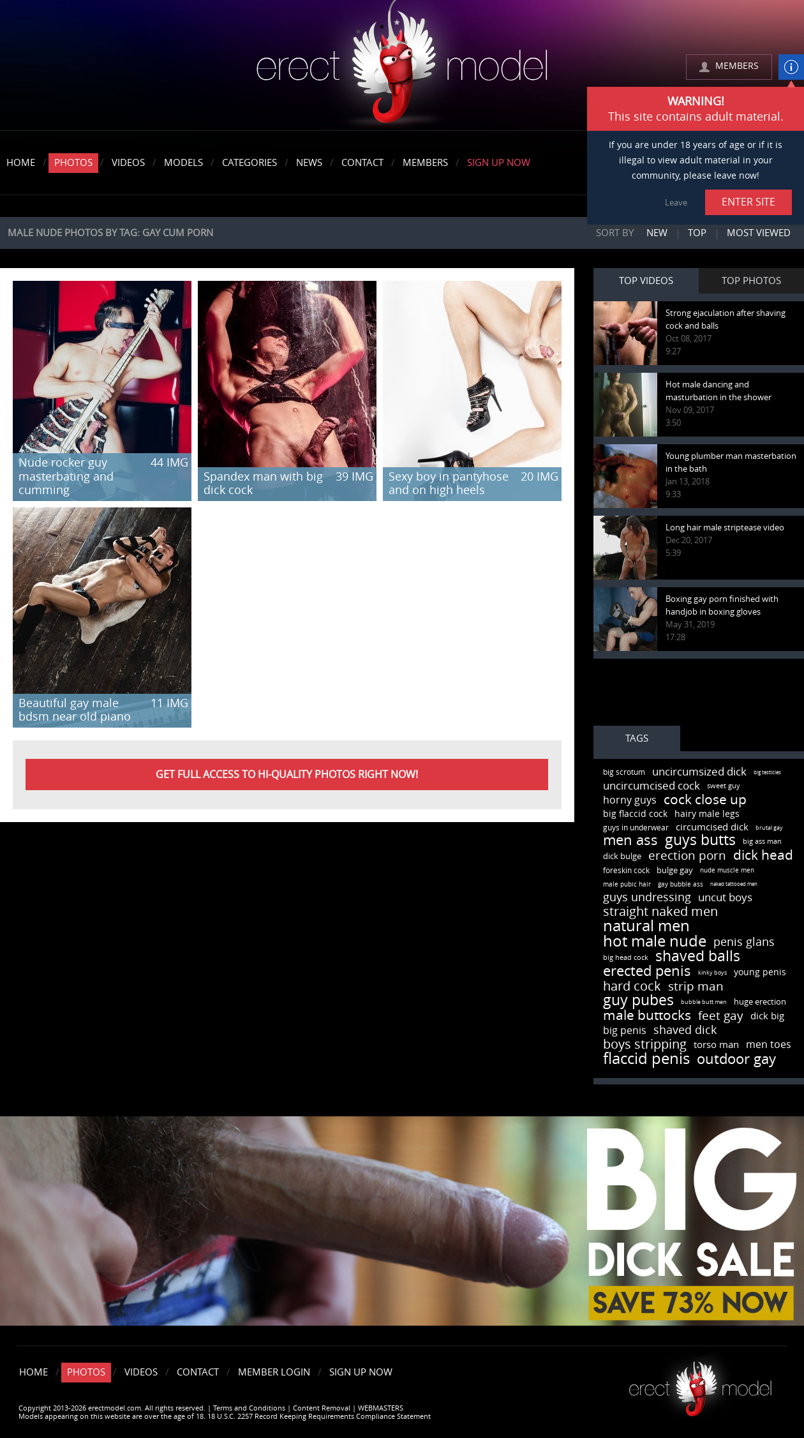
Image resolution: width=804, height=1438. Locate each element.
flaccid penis (646, 1059)
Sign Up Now (498, 163)
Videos (128, 163)
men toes (768, 1044)
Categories (249, 163)
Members (425, 163)
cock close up (705, 799)
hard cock (632, 986)
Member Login (274, 1372)
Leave (676, 202)
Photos (73, 163)
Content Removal (321, 1408)
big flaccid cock (635, 814)
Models (183, 163)
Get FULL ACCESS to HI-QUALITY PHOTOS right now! (287, 774)
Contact (362, 163)
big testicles (767, 772)
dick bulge (622, 856)
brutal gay (769, 828)
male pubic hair (627, 884)
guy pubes (638, 1000)
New (656, 233)
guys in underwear (636, 827)
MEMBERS (737, 66)
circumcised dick (712, 827)
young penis (760, 972)
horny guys (630, 800)
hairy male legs (707, 814)
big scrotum (624, 772)
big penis (624, 1030)
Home (20, 163)
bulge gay (675, 870)
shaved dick (685, 1030)
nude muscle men (727, 870)
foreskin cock (626, 870)
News (309, 163)
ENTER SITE (748, 202)
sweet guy (723, 786)
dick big (767, 1016)
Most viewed (759, 233)
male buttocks (647, 1015)
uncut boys (725, 897)
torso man (716, 1045)
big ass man (762, 841)
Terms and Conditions (249, 1408)
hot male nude (654, 941)
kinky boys (712, 973)
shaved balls (697, 956)
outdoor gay (736, 1059)
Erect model (700, 1384)
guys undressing (647, 897)
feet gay (720, 1015)
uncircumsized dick (699, 771)
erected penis (647, 971)
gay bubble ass (680, 884)
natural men (646, 926)
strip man (696, 986)
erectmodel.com (402, 66)
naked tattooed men (733, 884)
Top (697, 233)
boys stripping (645, 1044)
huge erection (760, 1002)
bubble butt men (704, 1002)
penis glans (744, 942)
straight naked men (660, 911)
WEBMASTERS (380, 1408)
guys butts (700, 840)
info (791, 67)
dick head (763, 855)
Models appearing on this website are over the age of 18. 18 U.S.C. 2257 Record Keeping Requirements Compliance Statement (225, 1416)
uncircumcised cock (651, 785)
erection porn (687, 855)
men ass (630, 840)
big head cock (625, 958)
